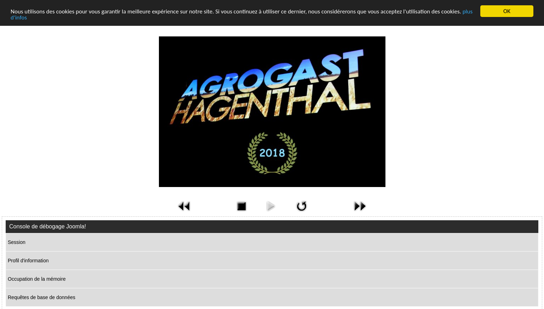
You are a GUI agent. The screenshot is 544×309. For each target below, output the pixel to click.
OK (506, 11)
